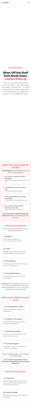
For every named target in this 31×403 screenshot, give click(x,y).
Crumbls (5, 2)
